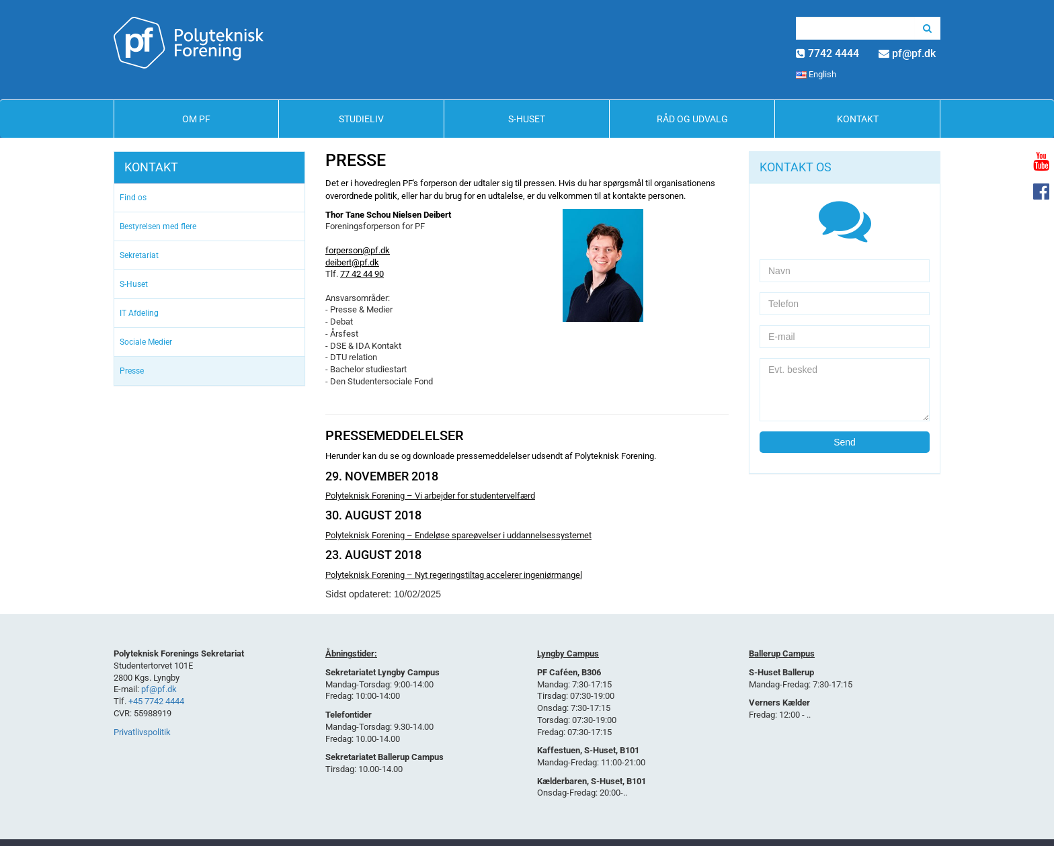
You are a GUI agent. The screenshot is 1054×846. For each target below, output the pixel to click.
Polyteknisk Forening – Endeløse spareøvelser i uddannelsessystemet (458, 535)
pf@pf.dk (914, 53)
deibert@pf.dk (352, 262)
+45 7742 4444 (156, 701)
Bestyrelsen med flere (158, 226)
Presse (132, 371)
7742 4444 (833, 53)
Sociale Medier (146, 342)
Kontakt (858, 119)
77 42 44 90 (362, 274)
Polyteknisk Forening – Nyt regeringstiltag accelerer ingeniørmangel (453, 575)
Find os (133, 197)
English (816, 74)
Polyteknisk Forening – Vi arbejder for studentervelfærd (430, 496)
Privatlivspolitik (142, 732)
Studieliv (361, 119)
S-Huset (526, 119)
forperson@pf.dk (357, 250)
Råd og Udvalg (692, 119)
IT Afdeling (139, 313)
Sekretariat (139, 255)
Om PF (196, 119)
